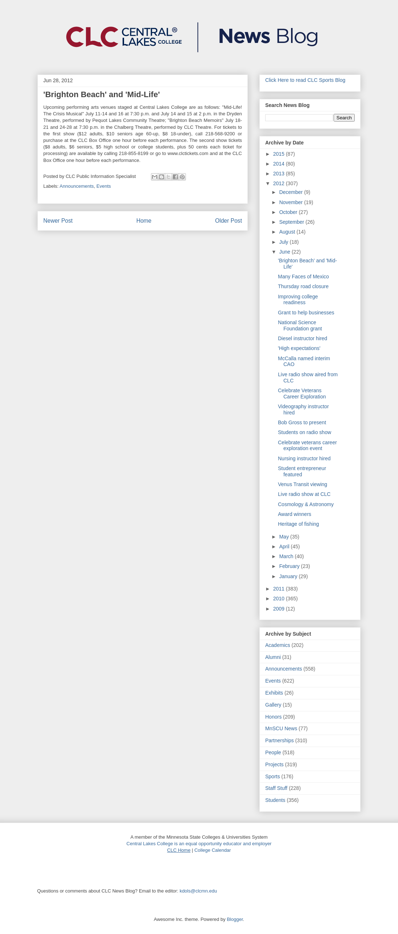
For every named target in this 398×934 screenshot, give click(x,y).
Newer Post (58, 221)
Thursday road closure (303, 286)
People (273, 752)
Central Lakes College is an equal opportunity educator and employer (199, 843)
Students (275, 800)
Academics (277, 645)
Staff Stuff (276, 788)
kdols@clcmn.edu (198, 891)
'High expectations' (299, 348)
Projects (274, 764)
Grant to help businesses (306, 312)
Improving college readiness (298, 300)
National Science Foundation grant (300, 325)
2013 (279, 173)
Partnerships (279, 740)
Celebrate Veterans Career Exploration (302, 393)
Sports (272, 776)
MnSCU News (281, 728)
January (289, 576)
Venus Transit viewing (302, 484)
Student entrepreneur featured (302, 471)
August (287, 232)
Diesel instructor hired (302, 338)
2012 (279, 183)
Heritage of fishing (298, 524)
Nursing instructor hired (304, 458)
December (291, 192)
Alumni (273, 657)
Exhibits (274, 693)
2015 (279, 154)
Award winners (294, 514)
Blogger (235, 919)
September (292, 222)
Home (144, 221)
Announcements (77, 186)
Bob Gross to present (302, 422)
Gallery (273, 705)
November (291, 202)
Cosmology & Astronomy (306, 504)
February (290, 566)
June (285, 252)
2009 (279, 609)
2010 (279, 598)
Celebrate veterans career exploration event (307, 446)
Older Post (228, 221)
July (284, 242)
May (284, 537)
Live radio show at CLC (304, 494)
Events (103, 186)
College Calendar (212, 850)
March (287, 556)
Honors (273, 717)
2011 (279, 589)
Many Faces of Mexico (303, 276)
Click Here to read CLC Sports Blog (305, 80)
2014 (279, 164)
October (289, 212)
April (285, 546)
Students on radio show (304, 432)
